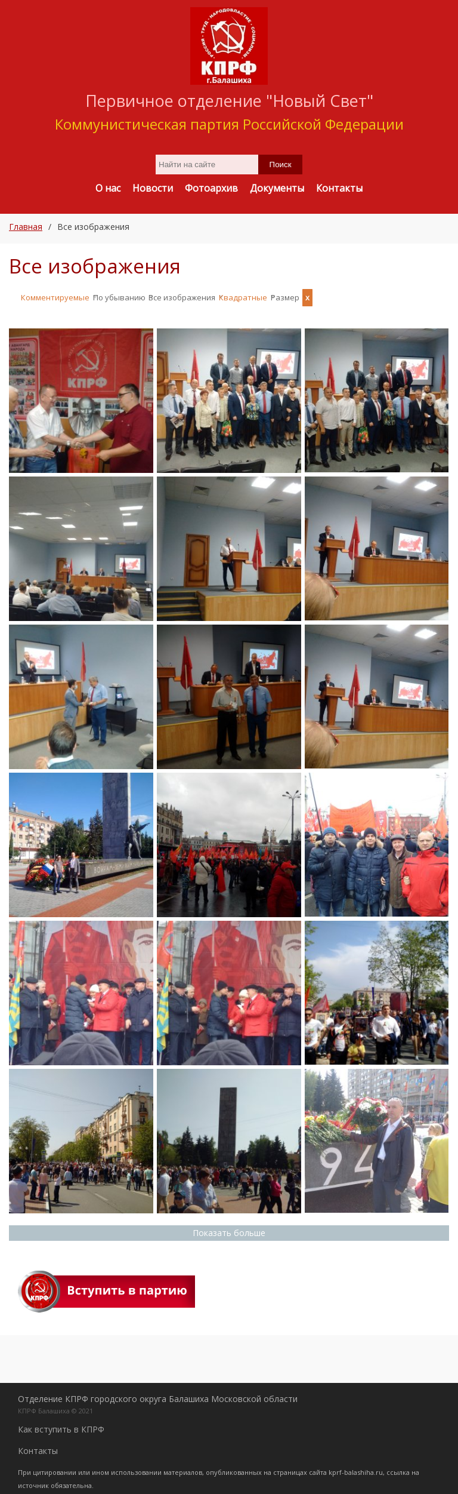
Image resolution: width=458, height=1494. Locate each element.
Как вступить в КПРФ (61, 1424)
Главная (25, 226)
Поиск (281, 164)
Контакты (38, 1445)
